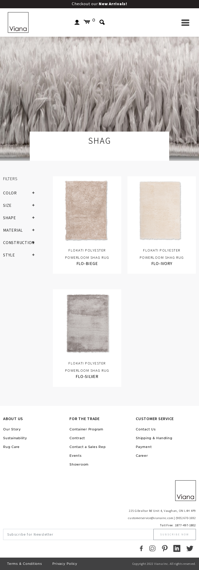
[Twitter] (190, 548)
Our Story (12, 429)
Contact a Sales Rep (87, 447)
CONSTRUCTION (21, 242)
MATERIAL (21, 230)
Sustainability (15, 438)
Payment (144, 447)
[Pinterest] (164, 548)
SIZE (21, 205)
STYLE (21, 255)
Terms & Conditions (24, 564)
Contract (77, 438)
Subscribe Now (174, 534)
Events (75, 456)
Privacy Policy (64, 564)
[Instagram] (152, 548)
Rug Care (11, 447)
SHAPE (21, 218)
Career (142, 456)
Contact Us (146, 429)
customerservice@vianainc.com (150, 518)
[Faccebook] (141, 548)
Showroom (79, 464)
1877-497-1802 (185, 525)
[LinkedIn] (177, 548)
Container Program (86, 429)
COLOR (21, 193)
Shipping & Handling (154, 438)
